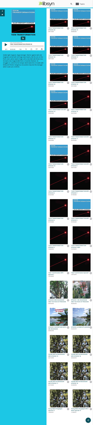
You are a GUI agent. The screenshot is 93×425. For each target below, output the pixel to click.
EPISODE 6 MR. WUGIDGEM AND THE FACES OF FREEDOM (57, 301)
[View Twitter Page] (2, 14)
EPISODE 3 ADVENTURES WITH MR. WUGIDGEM (57, 328)
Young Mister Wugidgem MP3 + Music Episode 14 (80, 409)
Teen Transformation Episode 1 (80, 273)
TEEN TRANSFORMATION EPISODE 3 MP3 (78, 246)
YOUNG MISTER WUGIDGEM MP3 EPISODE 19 (56, 355)
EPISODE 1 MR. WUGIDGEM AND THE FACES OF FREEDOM (80, 301)
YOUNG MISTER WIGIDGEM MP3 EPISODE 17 (56, 382)
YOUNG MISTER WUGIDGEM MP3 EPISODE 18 (79, 355)
